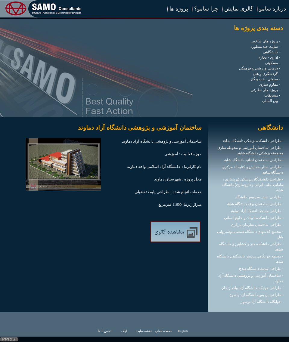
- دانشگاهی (271, 52)
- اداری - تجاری (269, 57)
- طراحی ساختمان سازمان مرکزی (257, 225)
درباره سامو (272, 9)
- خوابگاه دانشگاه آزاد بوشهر (262, 302)
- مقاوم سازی (269, 84)
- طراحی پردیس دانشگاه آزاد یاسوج (256, 295)
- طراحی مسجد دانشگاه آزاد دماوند (256, 211)
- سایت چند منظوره (265, 47)
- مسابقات (272, 95)
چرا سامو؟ (206, 9)
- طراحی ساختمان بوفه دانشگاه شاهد (254, 204)
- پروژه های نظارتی (265, 90)
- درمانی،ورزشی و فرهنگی (259, 68)
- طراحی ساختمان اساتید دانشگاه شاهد (253, 160)
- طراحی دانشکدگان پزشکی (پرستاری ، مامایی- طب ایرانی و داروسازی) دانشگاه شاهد (252, 184)
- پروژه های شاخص (265, 41)
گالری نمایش (238, 9)
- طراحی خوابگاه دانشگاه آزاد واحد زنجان (252, 288)
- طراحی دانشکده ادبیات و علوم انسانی (253, 218)
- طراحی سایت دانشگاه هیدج (261, 269)
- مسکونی (272, 63)
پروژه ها (178, 9)
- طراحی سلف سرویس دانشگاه (259, 197)
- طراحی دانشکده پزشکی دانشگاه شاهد (252, 141)
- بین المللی (271, 101)
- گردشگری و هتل (266, 74)
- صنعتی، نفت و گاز (265, 79)
